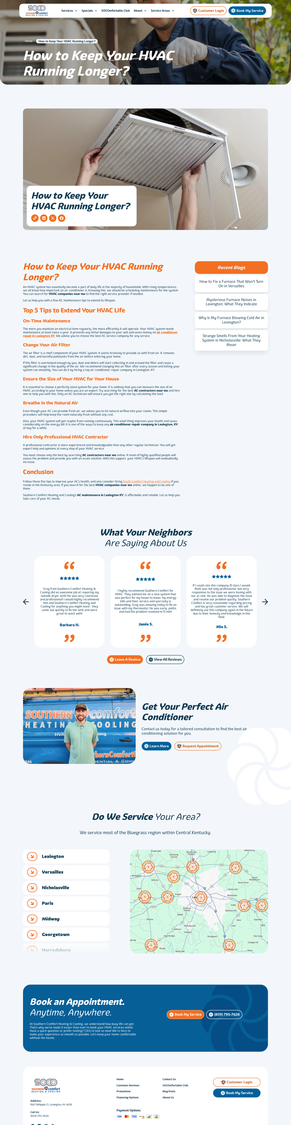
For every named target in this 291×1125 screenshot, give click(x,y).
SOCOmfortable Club (115, 10)
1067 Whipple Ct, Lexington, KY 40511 (51, 1106)
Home (29, 42)
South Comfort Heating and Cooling (147, 483)
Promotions (124, 1093)
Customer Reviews (128, 1087)
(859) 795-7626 (39, 1117)
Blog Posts (169, 1093)
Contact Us (169, 1080)
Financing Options (128, 1099)
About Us (168, 1099)
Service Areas (160, 10)
